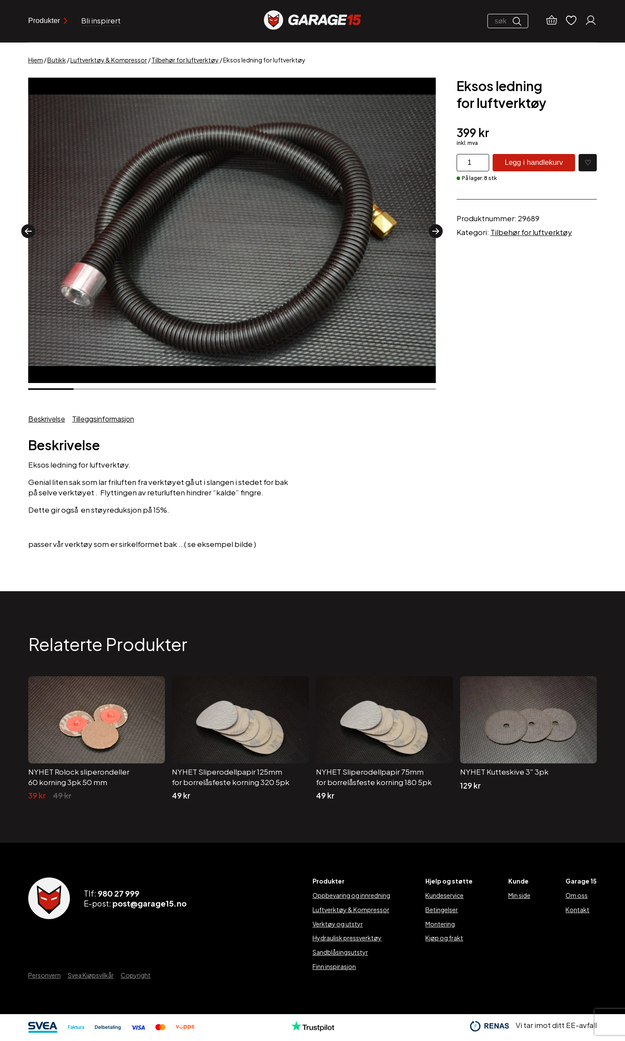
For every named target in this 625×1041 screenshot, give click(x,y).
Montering (440, 924)
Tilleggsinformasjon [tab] (103, 418)
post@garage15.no (149, 903)
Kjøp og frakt (444, 938)
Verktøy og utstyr (337, 924)
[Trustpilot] (312, 1028)
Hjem (35, 60)
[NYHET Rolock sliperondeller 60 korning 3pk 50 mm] (96, 738)
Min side (519, 895)
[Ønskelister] (571, 21)
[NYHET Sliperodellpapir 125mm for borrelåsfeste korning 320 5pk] (240, 738)
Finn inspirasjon (334, 966)
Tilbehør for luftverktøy (185, 60)
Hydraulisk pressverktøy (347, 938)
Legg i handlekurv (534, 162)
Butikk (56, 60)
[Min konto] (591, 21)
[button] (28, 231)
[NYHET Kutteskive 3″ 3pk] (528, 738)
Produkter (47, 20)
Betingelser (441, 909)
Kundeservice (444, 895)
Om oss (577, 895)
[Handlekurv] (552, 21)
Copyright (136, 975)
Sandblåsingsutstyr (340, 952)
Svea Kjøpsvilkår (91, 975)
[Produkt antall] (473, 162)
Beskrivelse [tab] (46, 418)
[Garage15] (312, 21)
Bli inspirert (101, 20)
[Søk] (519, 21)
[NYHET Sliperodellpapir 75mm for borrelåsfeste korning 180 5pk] (384, 738)
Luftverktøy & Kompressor (108, 60)
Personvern (44, 975)
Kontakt (577, 909)
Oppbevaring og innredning (351, 895)
